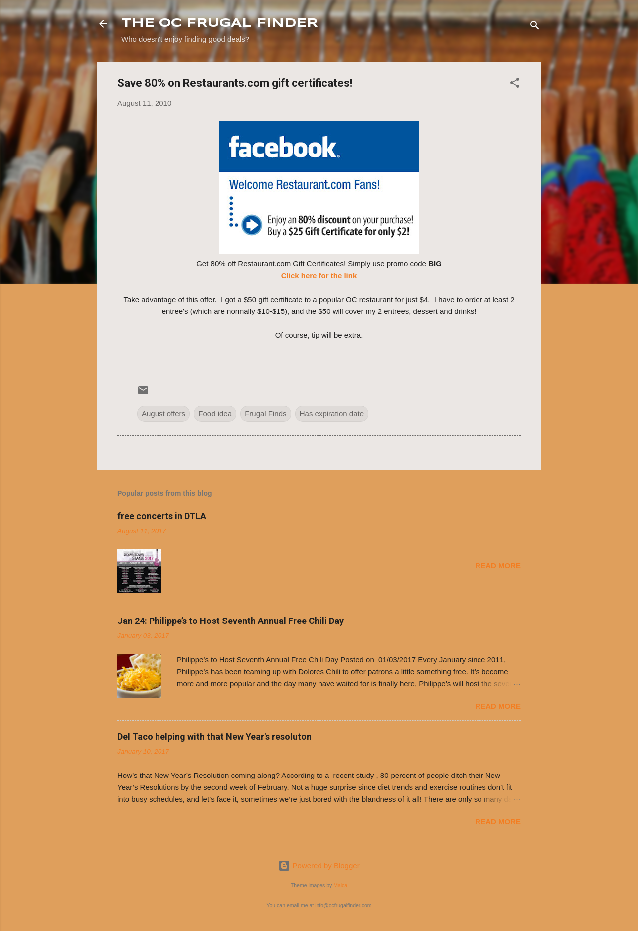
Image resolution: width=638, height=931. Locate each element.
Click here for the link (319, 275)
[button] (515, 84)
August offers (163, 413)
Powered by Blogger (318, 865)
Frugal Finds (265, 413)
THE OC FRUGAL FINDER (219, 23)
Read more (498, 565)
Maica (340, 885)
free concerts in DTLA (161, 516)
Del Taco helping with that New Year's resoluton (214, 736)
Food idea (215, 413)
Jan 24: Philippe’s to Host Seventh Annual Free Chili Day (230, 621)
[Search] (535, 27)
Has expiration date (332, 413)
